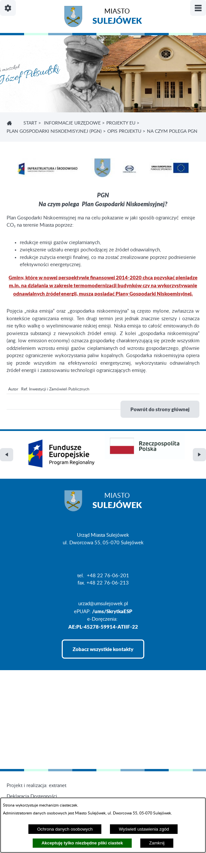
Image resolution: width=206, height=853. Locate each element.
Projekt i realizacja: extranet (36, 785)
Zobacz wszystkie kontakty (103, 649)
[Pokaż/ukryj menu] (198, 8)
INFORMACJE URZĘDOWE (72, 123)
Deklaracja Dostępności (32, 796)
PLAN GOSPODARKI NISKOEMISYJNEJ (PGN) (54, 131)
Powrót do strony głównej (159, 409)
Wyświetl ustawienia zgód (144, 829)
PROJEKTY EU (120, 123)
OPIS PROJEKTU (124, 131)
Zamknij (157, 842)
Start (30, 123)
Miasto (117, 17)
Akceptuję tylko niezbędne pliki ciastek (82, 842)
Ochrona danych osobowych (64, 829)
